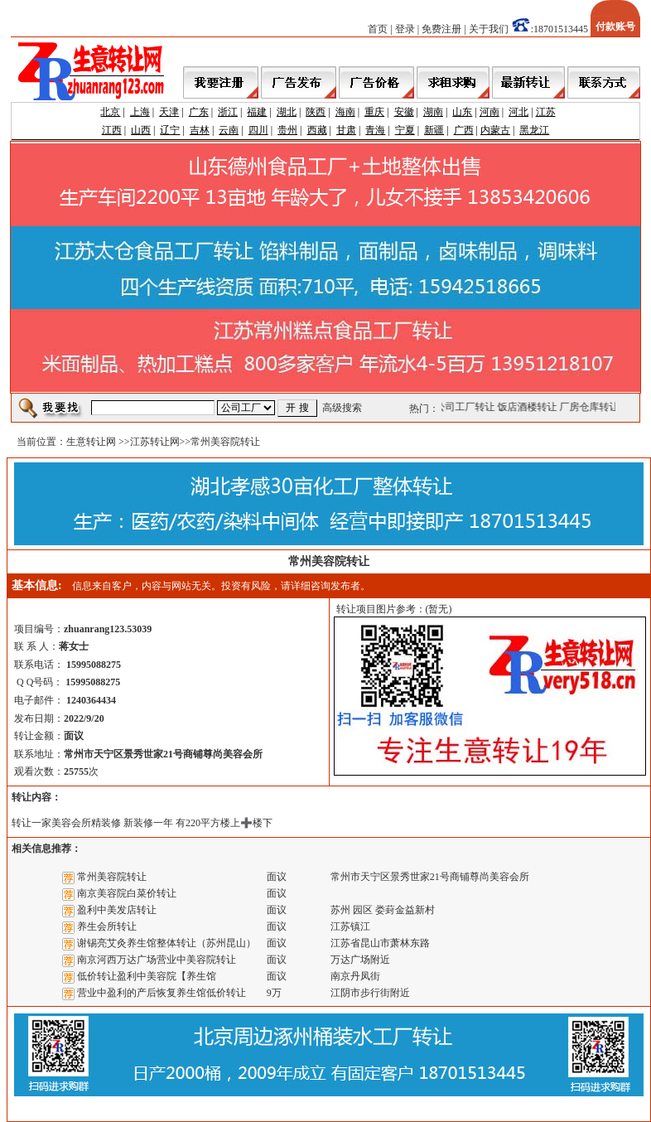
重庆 (374, 112)
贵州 (287, 130)
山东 (462, 112)
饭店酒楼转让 (529, 407)
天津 (169, 112)
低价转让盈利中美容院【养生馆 (146, 976)
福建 (257, 112)
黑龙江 (534, 130)
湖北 (287, 112)
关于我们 (489, 29)
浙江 (228, 112)
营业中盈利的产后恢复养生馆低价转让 (161, 993)
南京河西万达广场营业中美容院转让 (156, 959)
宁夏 (405, 130)
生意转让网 (91, 441)
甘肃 (346, 130)
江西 (112, 130)
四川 (258, 130)
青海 (375, 130)
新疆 (434, 130)
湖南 (433, 112)
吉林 (200, 130)
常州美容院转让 (112, 877)
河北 (518, 112)
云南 (229, 130)
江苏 (546, 112)
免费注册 (441, 29)
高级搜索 (342, 407)
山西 (141, 130)
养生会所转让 (107, 926)
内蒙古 (495, 130)
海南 (345, 112)
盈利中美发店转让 (117, 910)
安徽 (404, 112)
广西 (464, 130)
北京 (110, 112)
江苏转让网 (155, 441)
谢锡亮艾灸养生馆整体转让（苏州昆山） (166, 943)
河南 (489, 112)
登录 (405, 29)
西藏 (317, 130)
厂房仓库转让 (591, 407)
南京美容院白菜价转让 (126, 893)
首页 (378, 29)
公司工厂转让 (467, 407)
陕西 (316, 112)
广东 (199, 112)
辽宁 (170, 130)
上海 (140, 112)
